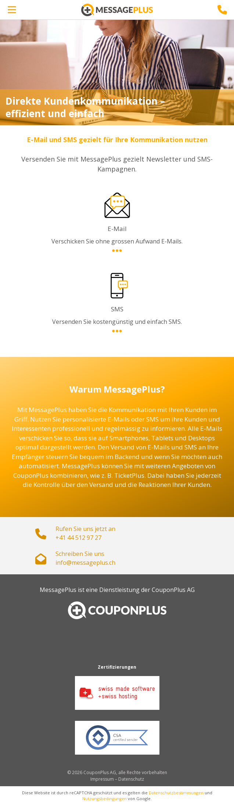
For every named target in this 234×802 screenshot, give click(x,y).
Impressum (102, 779)
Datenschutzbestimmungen (176, 792)
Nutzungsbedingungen (104, 798)
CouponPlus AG (173, 590)
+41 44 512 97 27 (78, 538)
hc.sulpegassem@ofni (85, 563)
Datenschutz (131, 779)
